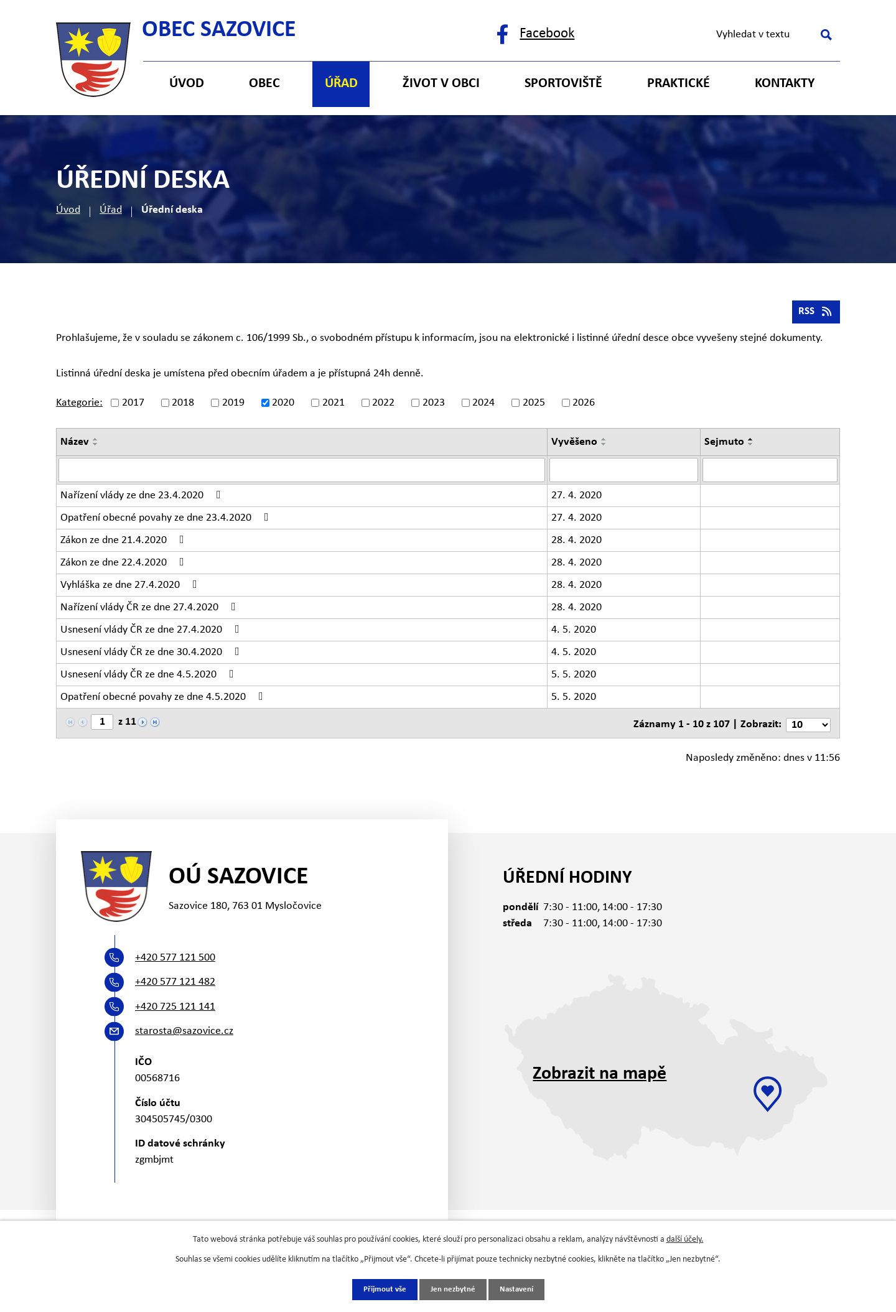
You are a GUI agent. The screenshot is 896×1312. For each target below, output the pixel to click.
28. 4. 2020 (576, 543)
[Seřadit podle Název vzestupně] (96, 442)
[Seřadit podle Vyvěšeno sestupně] (604, 447)
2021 (333, 406)
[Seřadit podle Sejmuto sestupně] (751, 447)
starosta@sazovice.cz (184, 1032)
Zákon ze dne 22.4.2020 (124, 565)
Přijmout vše (381, 1289)
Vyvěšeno (574, 445)
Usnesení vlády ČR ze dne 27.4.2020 (152, 632)
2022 (383, 406)
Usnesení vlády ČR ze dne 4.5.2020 (149, 677)
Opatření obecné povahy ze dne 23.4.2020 (167, 520)
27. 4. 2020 (576, 498)
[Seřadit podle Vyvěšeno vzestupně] (604, 442)
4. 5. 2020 (573, 632)
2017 (133, 406)
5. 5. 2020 (573, 677)
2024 (483, 406)
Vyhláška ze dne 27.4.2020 (131, 587)
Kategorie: (79, 406)
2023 (433, 406)
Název (74, 445)
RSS (815, 314)
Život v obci (441, 83)
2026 (583, 406)
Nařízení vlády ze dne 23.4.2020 (143, 497)
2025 (534, 406)
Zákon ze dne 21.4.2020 (124, 542)
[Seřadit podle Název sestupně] (96, 447)
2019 (233, 406)
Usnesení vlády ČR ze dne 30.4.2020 (152, 654)
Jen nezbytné (452, 1289)
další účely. (685, 1239)
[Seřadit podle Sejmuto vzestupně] (751, 442)
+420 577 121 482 (175, 983)
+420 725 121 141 (175, 1007)
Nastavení (520, 1289)
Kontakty (784, 83)
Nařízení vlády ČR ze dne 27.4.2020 (150, 609)
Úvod (68, 210)
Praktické (678, 83)
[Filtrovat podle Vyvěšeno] (623, 473)
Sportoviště (563, 83)
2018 (183, 406)
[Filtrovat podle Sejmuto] (770, 473)
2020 (283, 406)
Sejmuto (724, 445)
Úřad (111, 210)
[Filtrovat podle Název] (301, 473)
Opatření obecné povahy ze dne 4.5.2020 (164, 699)
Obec (264, 83)
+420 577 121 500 (175, 958)
